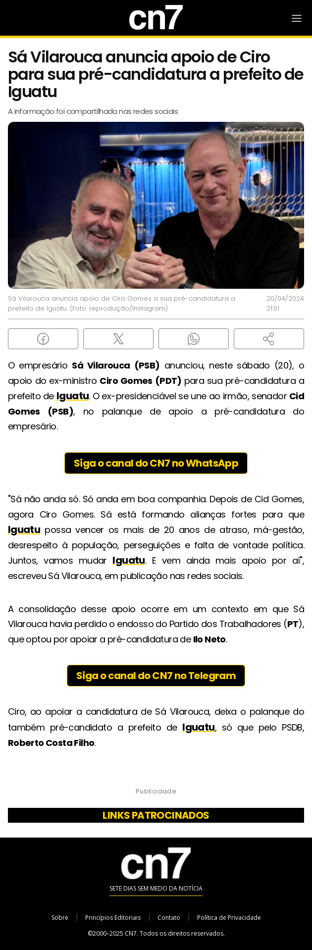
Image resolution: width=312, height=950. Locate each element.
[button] (269, 338)
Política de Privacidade (229, 917)
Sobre (60, 917)
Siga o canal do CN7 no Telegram (156, 676)
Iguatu (72, 396)
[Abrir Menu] (297, 18)
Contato (168, 917)
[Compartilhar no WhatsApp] (193, 338)
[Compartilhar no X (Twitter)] (118, 338)
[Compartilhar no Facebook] (43, 338)
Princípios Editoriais (113, 917)
